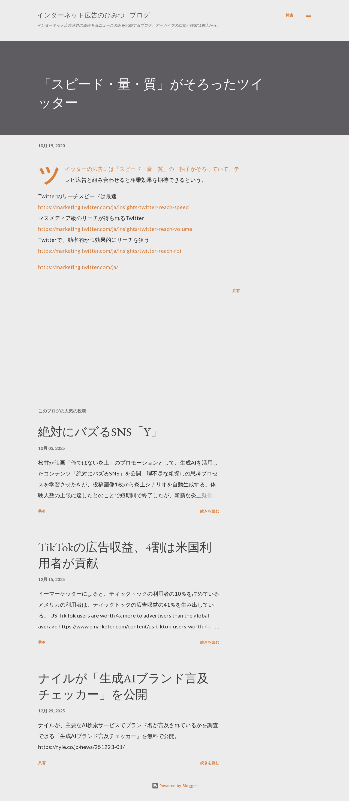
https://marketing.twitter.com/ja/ (78, 267)
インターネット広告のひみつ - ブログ (93, 15)
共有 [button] (236, 290)
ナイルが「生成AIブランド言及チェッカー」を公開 (123, 686)
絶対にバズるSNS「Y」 (100, 431)
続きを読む (209, 511)
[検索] (289, 15)
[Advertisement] (130, 340)
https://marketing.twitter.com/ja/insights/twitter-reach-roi (109, 250)
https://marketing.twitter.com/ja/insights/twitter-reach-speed (113, 207)
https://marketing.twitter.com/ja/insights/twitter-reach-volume (115, 228)
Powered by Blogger (174, 785)
